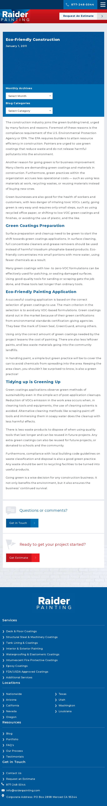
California (12, 705)
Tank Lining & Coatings (22, 642)
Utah (62, 699)
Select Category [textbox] (19, 110)
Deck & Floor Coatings (21, 631)
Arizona (11, 699)
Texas (63, 694)
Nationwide (14, 694)
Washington (67, 705)
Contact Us (14, 773)
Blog (9, 733)
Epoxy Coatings (17, 665)
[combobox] (29, 96)
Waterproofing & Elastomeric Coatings (32, 654)
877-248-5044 (82, 4)
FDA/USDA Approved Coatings (27, 671)
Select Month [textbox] (17, 96)
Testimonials (15, 756)
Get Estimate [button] (18, 557)
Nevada (11, 711)
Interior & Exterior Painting (24, 648)
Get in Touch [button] (18, 523)
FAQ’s (10, 745)
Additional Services (19, 677)
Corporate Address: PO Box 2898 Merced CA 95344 (41, 797)
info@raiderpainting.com (23, 790)
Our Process (14, 750)
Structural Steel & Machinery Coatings (32, 637)
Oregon (11, 717)
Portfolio (12, 739)
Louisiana (65, 711)
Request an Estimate (20, 778)
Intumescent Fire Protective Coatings (32, 660)
